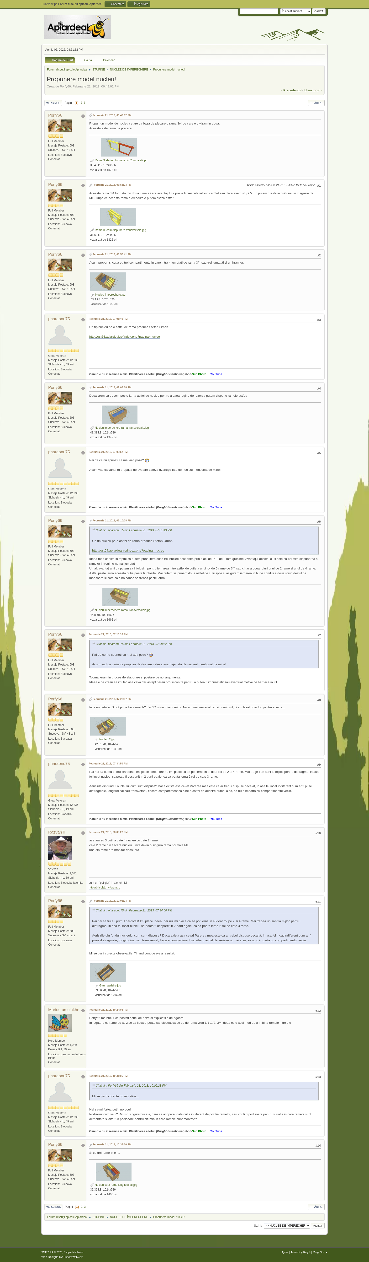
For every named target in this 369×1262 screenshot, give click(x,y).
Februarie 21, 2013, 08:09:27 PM (108, 832)
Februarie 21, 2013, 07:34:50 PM (108, 763)
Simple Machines (73, 1252)
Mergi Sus (53, 1206)
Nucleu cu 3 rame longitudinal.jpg (113, 1184)
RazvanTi (56, 832)
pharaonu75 (59, 319)
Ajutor (285, 1252)
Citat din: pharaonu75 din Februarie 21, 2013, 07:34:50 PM (134, 910)
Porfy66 (55, 115)
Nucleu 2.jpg (105, 739)
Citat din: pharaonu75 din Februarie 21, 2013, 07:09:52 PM (134, 644)
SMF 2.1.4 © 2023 (51, 1252)
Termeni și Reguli (301, 1252)
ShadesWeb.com (73, 1257)
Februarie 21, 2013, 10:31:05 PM (108, 1075)
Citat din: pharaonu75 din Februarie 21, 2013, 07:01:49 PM (134, 530)
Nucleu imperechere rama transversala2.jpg (120, 610)
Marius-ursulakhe (63, 1009)
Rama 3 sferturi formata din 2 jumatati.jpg (118, 160)
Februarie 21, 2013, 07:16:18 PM (108, 634)
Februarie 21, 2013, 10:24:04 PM (108, 1009)
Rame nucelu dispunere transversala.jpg (118, 230)
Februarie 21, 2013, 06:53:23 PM (112, 184)
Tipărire (316, 103)
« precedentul (291, 90)
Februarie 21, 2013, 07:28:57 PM (112, 699)
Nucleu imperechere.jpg (108, 294)
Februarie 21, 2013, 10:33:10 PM (112, 1144)
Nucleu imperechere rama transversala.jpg (119, 427)
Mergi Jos (53, 103)
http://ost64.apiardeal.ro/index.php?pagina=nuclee (124, 336)
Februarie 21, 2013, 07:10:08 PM (112, 520)
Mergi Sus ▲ (320, 1252)
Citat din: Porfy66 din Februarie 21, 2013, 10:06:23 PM (131, 1085)
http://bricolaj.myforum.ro (104, 887)
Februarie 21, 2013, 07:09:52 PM (108, 451)
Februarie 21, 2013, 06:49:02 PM (112, 115)
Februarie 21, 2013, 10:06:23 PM (112, 900)
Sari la (258, 1225)
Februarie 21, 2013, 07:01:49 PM (108, 318)
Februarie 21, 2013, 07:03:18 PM (112, 387)
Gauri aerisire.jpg (108, 985)
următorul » (313, 90)
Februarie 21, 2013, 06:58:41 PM (112, 254)
